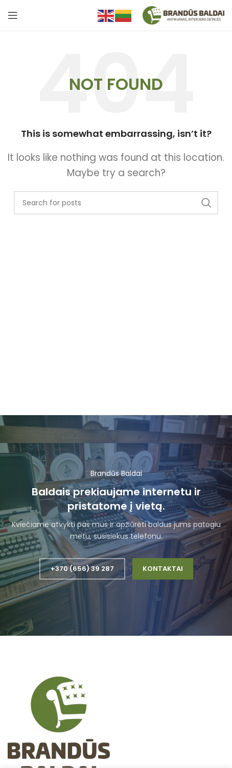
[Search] (116, 202)
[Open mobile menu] (13, 15)
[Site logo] (183, 15)
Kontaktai (163, 568)
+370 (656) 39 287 (82, 568)
